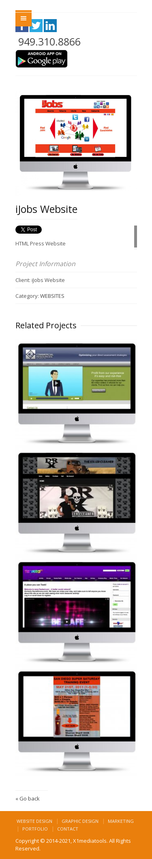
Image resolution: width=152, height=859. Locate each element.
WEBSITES (52, 295)
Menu (23, 18)
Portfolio (35, 829)
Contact (67, 829)
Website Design (34, 821)
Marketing (121, 821)
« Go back (27, 798)
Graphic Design (80, 821)
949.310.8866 (49, 41)
